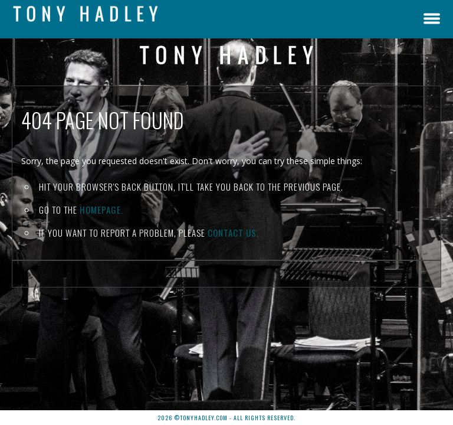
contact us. (233, 232)
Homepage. (101, 209)
